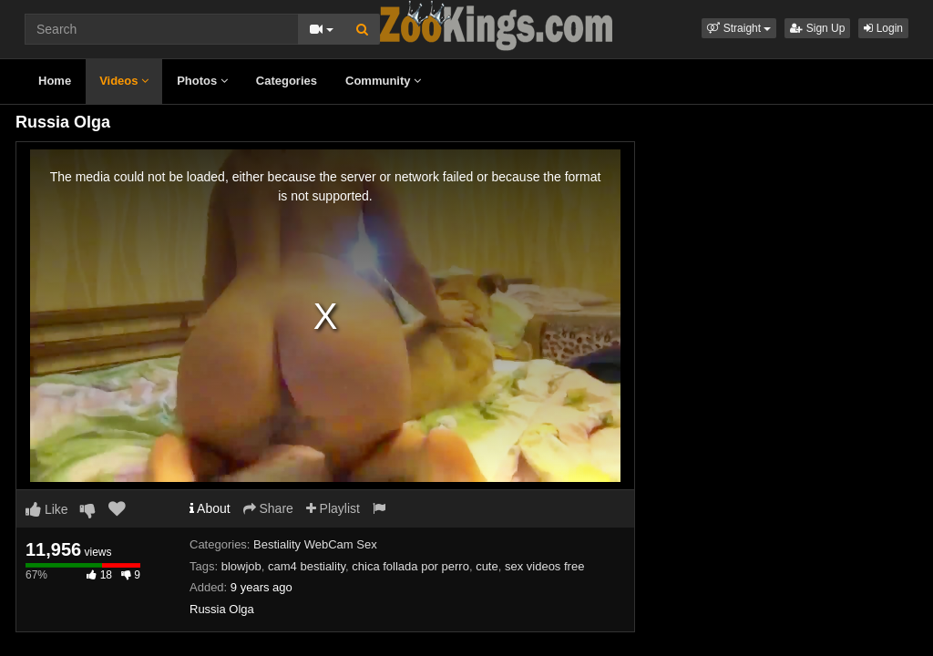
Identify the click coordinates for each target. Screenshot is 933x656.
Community (383, 80)
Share (268, 508)
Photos (202, 80)
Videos (124, 80)
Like (47, 509)
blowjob (241, 566)
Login (883, 28)
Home (54, 80)
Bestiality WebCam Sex (315, 544)
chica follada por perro (410, 566)
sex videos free (544, 566)
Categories (286, 80)
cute (487, 566)
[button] (739, 28)
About (210, 508)
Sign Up (817, 28)
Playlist (333, 508)
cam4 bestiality (306, 566)
